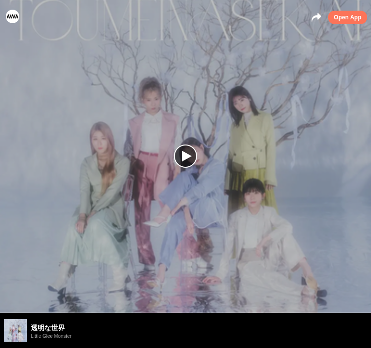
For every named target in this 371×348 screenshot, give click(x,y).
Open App (347, 17)
